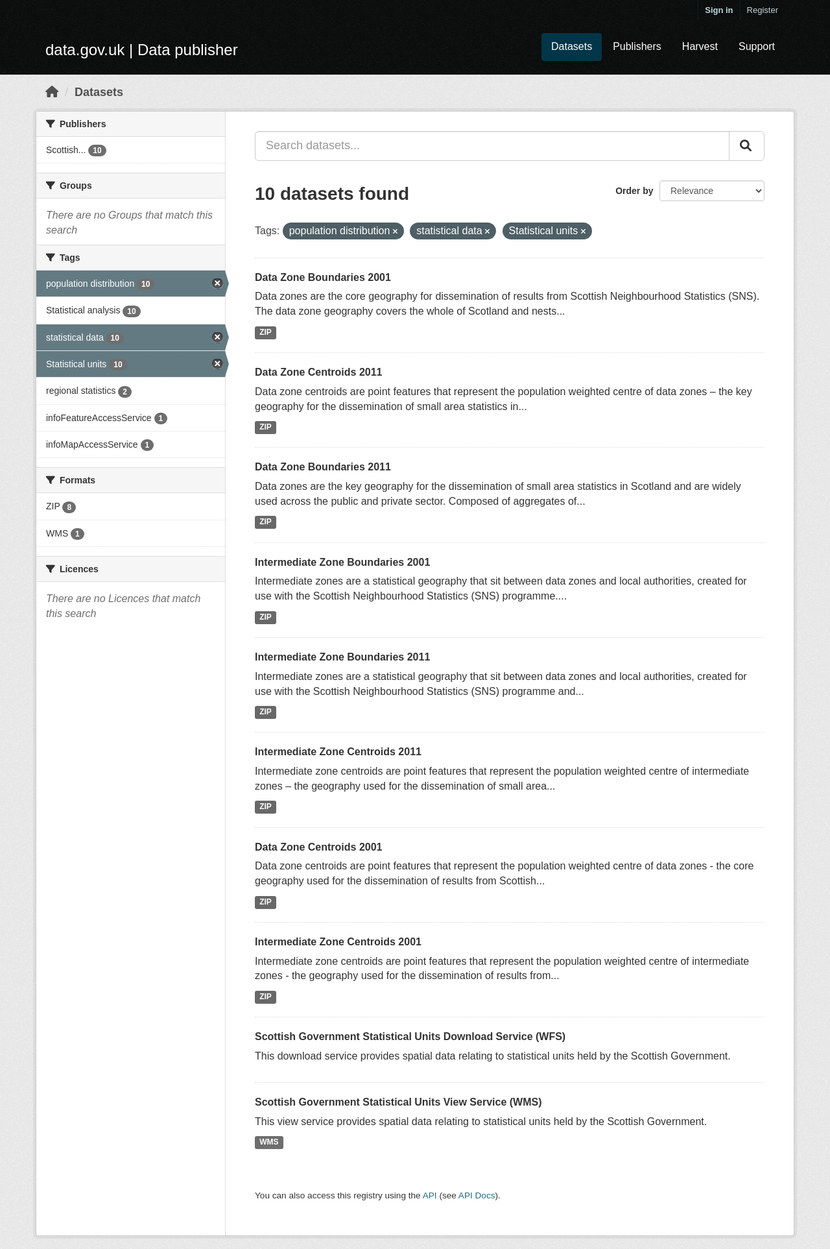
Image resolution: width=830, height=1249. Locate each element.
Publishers (637, 46)
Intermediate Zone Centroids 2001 (338, 941)
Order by (634, 191)
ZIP (265, 332)
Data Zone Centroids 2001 (319, 847)
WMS (268, 1141)
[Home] (51, 92)
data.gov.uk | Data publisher (141, 49)
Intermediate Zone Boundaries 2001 (342, 562)
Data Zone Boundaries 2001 (323, 277)
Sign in (719, 10)
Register (762, 10)
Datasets (571, 46)
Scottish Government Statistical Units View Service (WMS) (398, 1102)
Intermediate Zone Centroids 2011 (338, 751)
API (430, 1195)
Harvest (700, 46)
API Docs (476, 1195)
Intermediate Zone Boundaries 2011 (342, 656)
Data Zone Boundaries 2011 (323, 466)
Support (757, 46)
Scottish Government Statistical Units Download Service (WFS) (410, 1036)
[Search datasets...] (492, 146)
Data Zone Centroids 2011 (319, 372)
